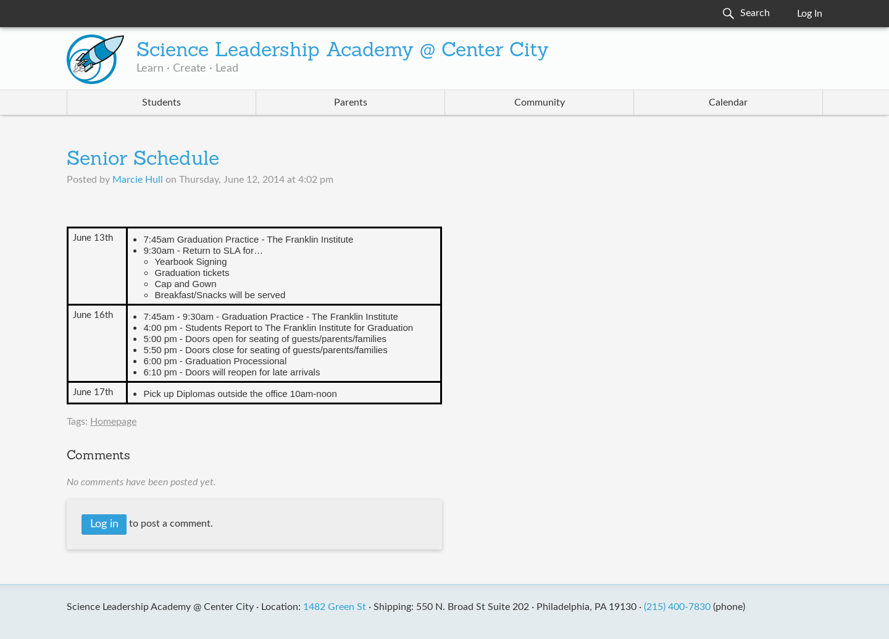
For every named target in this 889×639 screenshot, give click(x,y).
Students (161, 102)
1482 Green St (334, 607)
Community (539, 102)
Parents (350, 102)
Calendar (728, 102)
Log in (104, 524)
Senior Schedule (143, 160)
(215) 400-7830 (677, 607)
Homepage (113, 422)
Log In (809, 14)
